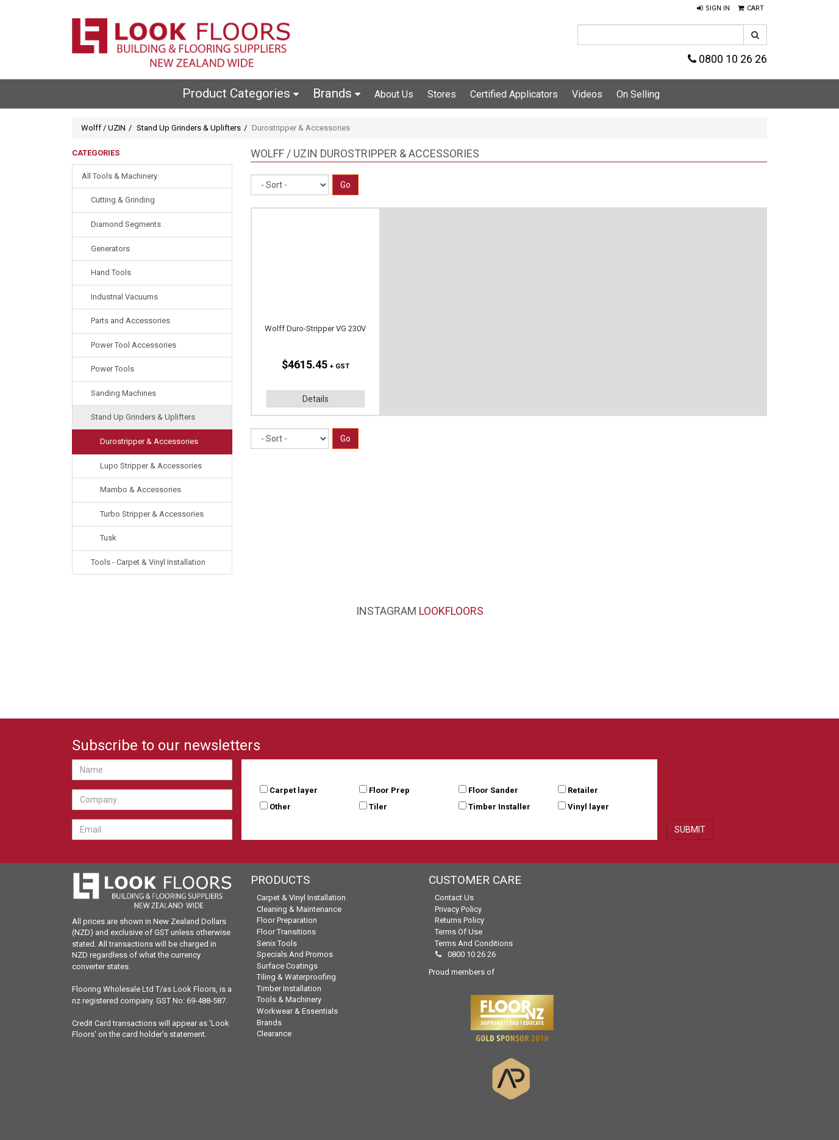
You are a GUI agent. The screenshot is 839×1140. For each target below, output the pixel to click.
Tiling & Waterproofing (296, 976)
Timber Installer (499, 806)
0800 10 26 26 (727, 58)
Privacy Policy (458, 909)
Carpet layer (294, 790)
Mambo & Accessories (140, 489)
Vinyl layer (588, 806)
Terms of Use (458, 931)
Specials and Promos (295, 954)
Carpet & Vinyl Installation (301, 897)
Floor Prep (389, 790)
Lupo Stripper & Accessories (151, 465)
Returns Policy (459, 920)
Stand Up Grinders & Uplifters (189, 127)
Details (315, 399)
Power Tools (112, 368)
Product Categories (240, 93)
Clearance (274, 1033)
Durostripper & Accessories (149, 441)
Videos (587, 94)
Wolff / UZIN (103, 127)
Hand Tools (111, 272)
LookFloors (451, 610)
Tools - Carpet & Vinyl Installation (148, 562)
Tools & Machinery (289, 999)
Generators (110, 248)
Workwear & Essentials (297, 1011)
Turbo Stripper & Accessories (152, 513)
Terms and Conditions (474, 943)
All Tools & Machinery (119, 176)
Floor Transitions (286, 931)
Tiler (378, 806)
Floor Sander (493, 790)
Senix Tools (277, 943)
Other (280, 806)
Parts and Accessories (130, 320)
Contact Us (454, 897)
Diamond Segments (126, 224)
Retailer (583, 790)
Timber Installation (289, 988)
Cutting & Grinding (123, 199)
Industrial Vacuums (124, 296)
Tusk (108, 537)
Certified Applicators (514, 94)
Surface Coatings (287, 965)
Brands (336, 93)
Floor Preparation (287, 920)
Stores (441, 94)
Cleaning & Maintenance (299, 909)
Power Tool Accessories (133, 345)
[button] (713, 8)
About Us (393, 94)
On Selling (638, 94)
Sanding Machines (123, 393)
